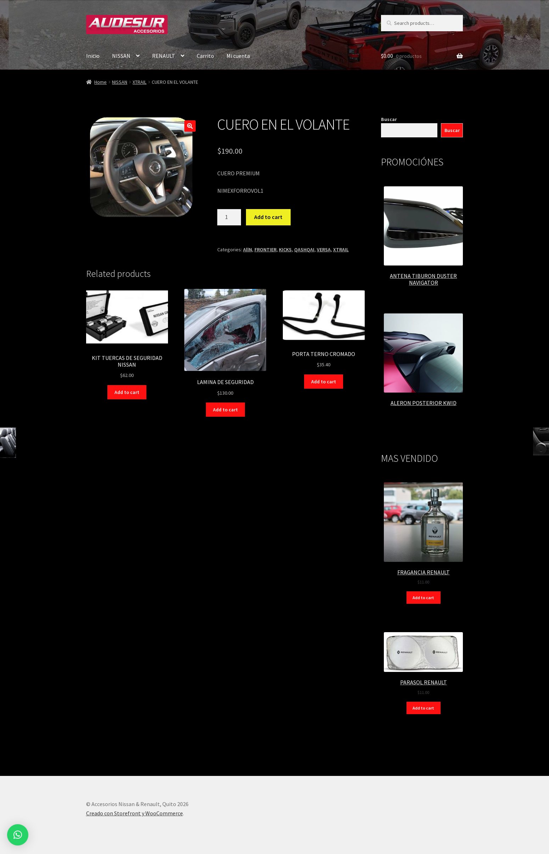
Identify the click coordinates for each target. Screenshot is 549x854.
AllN (247, 249)
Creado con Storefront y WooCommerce (134, 813)
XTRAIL (139, 82)
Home (100, 82)
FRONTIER (265, 249)
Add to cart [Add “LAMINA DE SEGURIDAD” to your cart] (225, 409)
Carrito (205, 55)
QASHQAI (304, 249)
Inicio (93, 55)
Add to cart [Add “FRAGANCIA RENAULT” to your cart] (423, 597)
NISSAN (121, 55)
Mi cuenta (238, 55)
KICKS (285, 249)
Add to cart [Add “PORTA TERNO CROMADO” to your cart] (323, 381)
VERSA (324, 249)
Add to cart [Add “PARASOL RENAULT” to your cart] (423, 708)
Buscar (389, 119)
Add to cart (268, 216)
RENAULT (163, 55)
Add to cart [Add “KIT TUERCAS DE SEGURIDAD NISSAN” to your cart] (126, 392)
